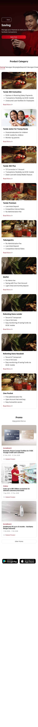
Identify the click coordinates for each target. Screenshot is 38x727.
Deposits (23, 67)
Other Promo (19, 541)
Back (6, 19)
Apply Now (13, 37)
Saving (2, 67)
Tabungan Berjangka (12, 67)
